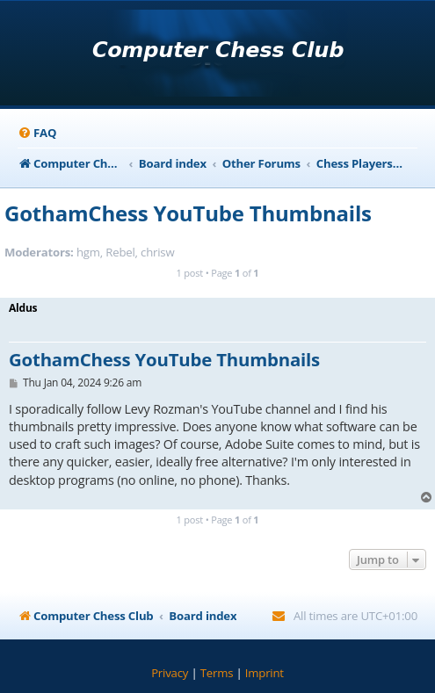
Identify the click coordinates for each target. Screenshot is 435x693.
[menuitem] (37, 133)
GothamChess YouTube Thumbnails (188, 213)
